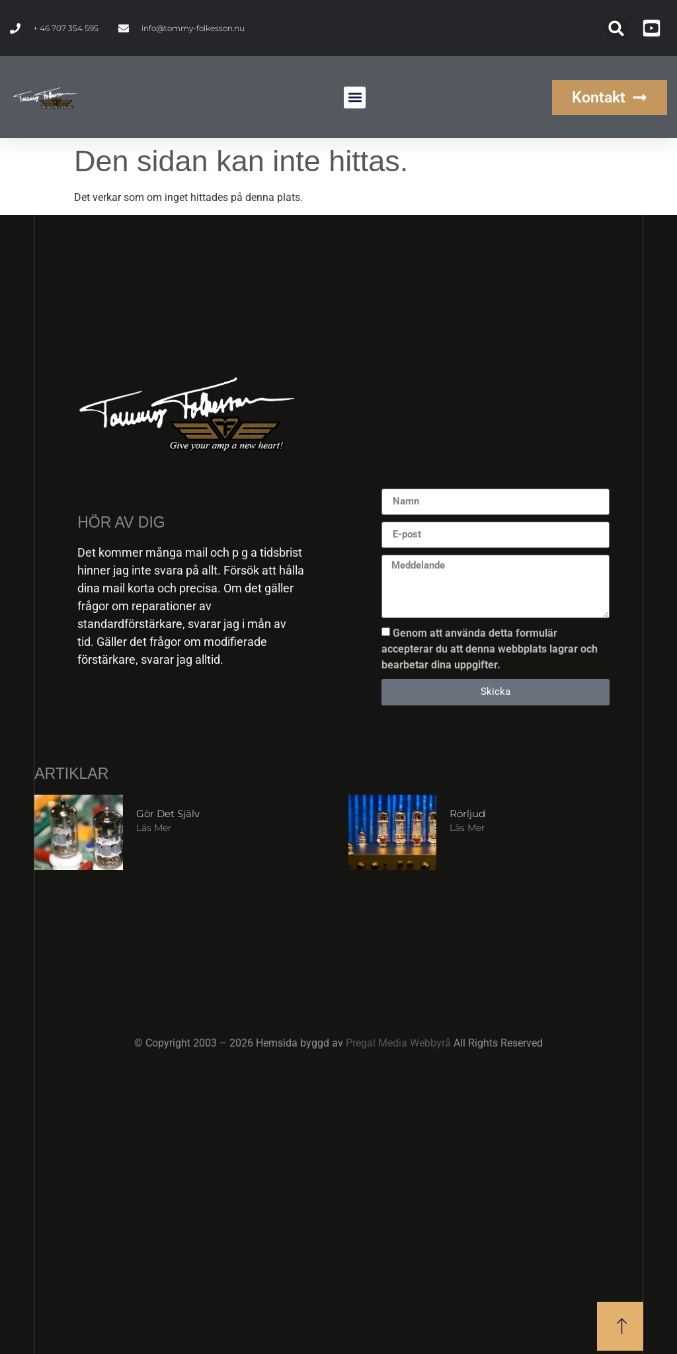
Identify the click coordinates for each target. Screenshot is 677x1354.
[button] (616, 28)
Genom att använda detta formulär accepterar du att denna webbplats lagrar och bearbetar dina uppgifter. (489, 648)
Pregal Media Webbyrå (400, 1043)
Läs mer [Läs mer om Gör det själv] (153, 828)
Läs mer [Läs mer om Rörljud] (467, 828)
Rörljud (467, 813)
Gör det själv (168, 813)
